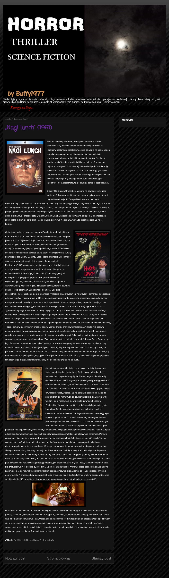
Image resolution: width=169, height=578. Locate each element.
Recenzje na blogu (21, 108)
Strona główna (58, 558)
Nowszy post (15, 558)
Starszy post (101, 558)
